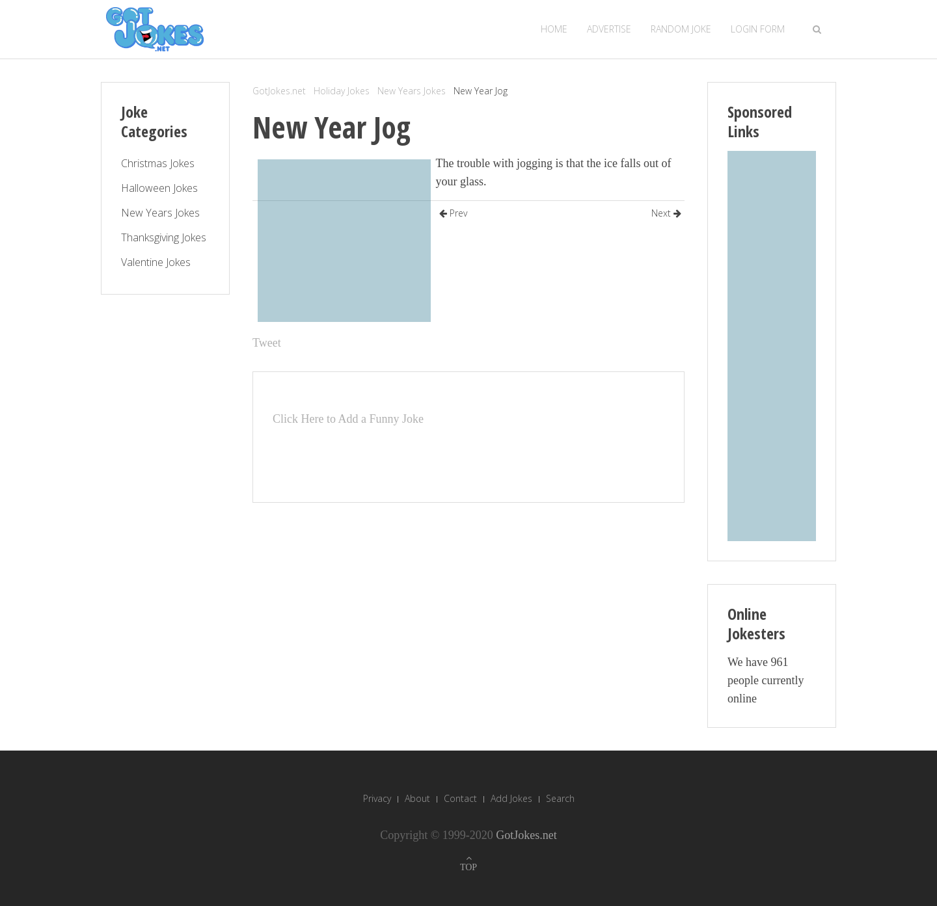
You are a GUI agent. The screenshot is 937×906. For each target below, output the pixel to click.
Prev (453, 213)
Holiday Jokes (342, 91)
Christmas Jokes (158, 163)
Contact (460, 798)
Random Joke (681, 29)
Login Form (758, 29)
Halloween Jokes (159, 188)
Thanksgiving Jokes (163, 237)
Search (560, 798)
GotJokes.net (279, 91)
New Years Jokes (411, 91)
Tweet (266, 342)
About (417, 798)
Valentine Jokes (156, 262)
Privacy (377, 798)
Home (554, 29)
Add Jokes (511, 798)
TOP (468, 867)
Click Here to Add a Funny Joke (348, 418)
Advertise (609, 29)
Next (666, 213)
